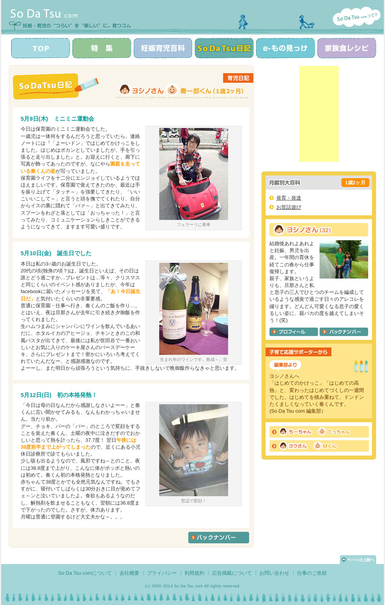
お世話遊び (288, 207)
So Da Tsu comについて (85, 573)
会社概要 (129, 573)
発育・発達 (288, 198)
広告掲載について (232, 573)
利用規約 (194, 573)
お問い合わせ (274, 573)
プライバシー (162, 573)
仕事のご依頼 (312, 573)
